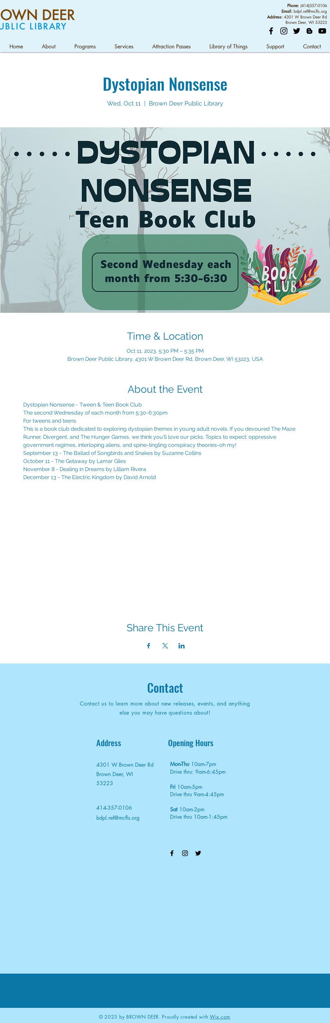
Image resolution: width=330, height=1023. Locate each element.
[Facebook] (271, 31)
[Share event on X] (165, 645)
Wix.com (220, 1017)
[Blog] (309, 31)
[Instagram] (284, 31)
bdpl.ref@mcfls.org (310, 11)
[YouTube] (322, 31)
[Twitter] (296, 31)
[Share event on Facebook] (148, 645)
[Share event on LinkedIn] (181, 645)
